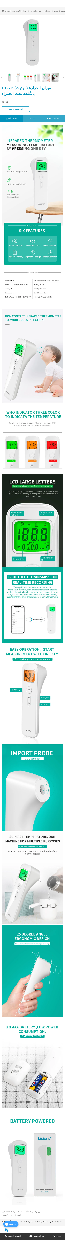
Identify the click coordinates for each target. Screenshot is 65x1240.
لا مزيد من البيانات (9, 1215)
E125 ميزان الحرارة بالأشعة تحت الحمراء (24, 1212)
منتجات (47, 11)
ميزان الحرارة (35, 11)
